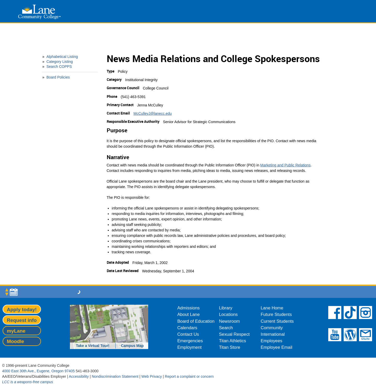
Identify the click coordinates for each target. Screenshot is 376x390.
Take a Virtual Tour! (92, 346)
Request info (22, 320)
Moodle (15, 341)
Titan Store (229, 347)
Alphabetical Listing (62, 57)
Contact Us (188, 334)
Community (272, 327)
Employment (189, 347)
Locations (228, 314)
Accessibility (79, 376)
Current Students (277, 321)
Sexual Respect (234, 334)
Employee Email (276, 347)
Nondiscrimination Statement (115, 376)
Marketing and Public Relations (285, 165)
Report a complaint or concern (189, 376)
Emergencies (190, 340)
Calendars (187, 327)
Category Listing (59, 61)
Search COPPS (59, 66)
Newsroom (229, 321)
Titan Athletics (232, 340)
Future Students (276, 314)
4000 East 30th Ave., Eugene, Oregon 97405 (38, 371)
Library (225, 307)
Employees (271, 340)
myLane (16, 331)
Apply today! (22, 309)
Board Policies (58, 77)
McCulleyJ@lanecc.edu (153, 113)
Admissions (188, 307)
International (273, 334)
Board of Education (195, 321)
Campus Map (132, 346)
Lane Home (272, 307)
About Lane (188, 314)
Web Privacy (151, 376)
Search (226, 327)
